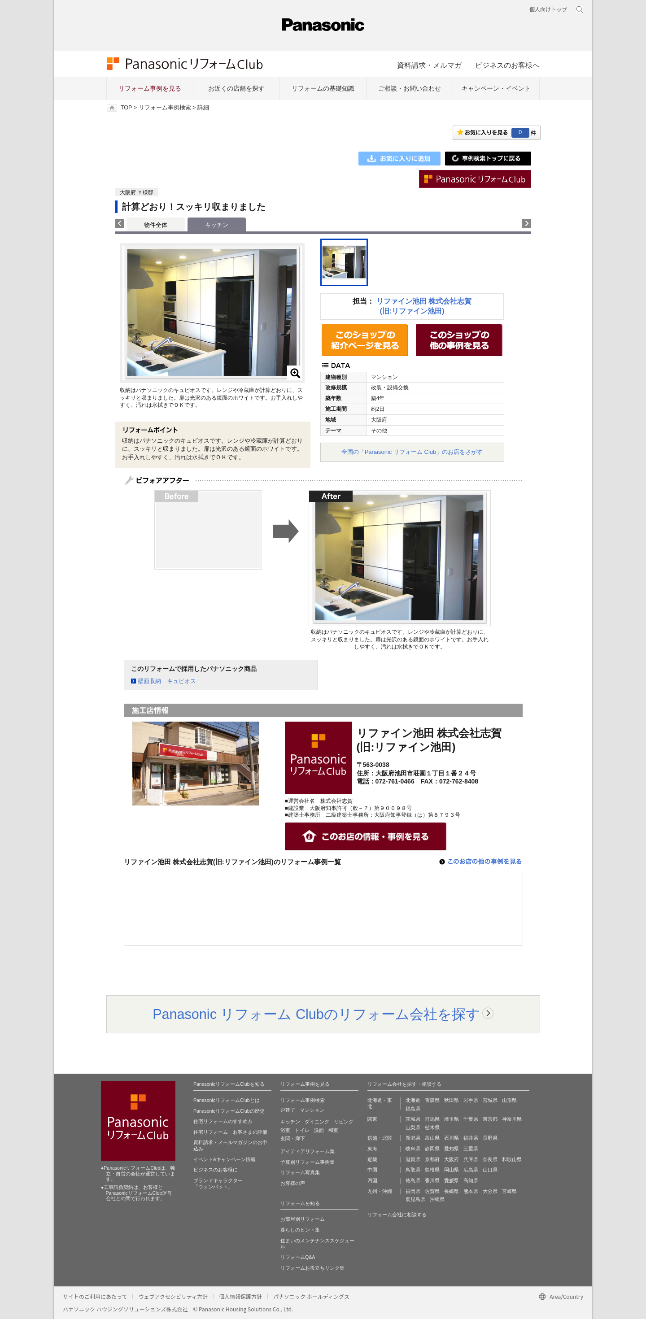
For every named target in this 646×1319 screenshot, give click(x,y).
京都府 (432, 1159)
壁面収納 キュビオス (167, 681)
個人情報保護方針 (240, 1296)
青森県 (432, 1100)
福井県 (470, 1138)
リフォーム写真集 (300, 1172)
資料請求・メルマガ (429, 65)
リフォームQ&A (297, 1257)
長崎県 (451, 1191)
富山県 (432, 1138)
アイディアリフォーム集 (307, 1151)
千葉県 (470, 1119)
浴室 (285, 1130)
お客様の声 (292, 1183)
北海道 (413, 1100)
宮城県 (490, 1100)
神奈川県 (512, 1119)
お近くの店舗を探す (236, 88)
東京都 (490, 1119)
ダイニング (317, 1121)
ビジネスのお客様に (215, 1169)
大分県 (490, 1191)
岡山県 (451, 1169)
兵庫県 (470, 1159)
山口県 (490, 1169)
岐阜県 (413, 1148)
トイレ (302, 1130)
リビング (344, 1121)
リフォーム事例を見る (149, 88)
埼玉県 (451, 1119)
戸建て (287, 1110)
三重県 (470, 1148)
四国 (372, 1180)
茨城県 (413, 1119)
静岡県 (432, 1148)
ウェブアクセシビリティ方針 (173, 1296)
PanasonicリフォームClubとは (226, 1100)
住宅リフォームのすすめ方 (223, 1121)
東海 (372, 1148)
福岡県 (413, 1191)
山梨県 (413, 1127)
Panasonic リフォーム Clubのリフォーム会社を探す (316, 1014)
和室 (333, 1130)
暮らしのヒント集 (300, 1229)
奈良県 (490, 1159)
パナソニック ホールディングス (311, 1296)
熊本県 (470, 1191)
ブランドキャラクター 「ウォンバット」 (218, 1183)
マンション (312, 1110)
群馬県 (432, 1119)
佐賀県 (432, 1191)
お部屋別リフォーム (302, 1219)
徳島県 (413, 1180)
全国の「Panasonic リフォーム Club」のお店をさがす (412, 451)
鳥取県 (413, 1169)
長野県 (490, 1138)
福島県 (413, 1108)
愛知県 (451, 1148)
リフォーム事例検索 (165, 107)
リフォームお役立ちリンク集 (312, 1268)
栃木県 (432, 1127)
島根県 (432, 1169)
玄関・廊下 (292, 1138)
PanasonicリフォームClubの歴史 (229, 1111)
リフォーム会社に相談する (397, 1214)
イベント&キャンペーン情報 (224, 1159)
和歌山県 (512, 1159)
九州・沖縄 (379, 1191)
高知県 (470, 1180)
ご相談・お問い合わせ (409, 88)
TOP (126, 107)
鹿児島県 (415, 1199)
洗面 (319, 1130)
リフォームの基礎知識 (323, 88)
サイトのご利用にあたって (95, 1296)
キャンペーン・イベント (496, 88)
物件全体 (155, 225)
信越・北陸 (379, 1138)
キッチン (290, 1121)
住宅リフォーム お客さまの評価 (230, 1132)
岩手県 (470, 1100)
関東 (372, 1119)
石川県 (451, 1138)
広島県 (470, 1169)
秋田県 (451, 1100)
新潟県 (413, 1138)
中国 (372, 1169)
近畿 (372, 1159)
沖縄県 (437, 1199)
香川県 (432, 1180)
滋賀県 (413, 1159)
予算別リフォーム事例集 (307, 1162)
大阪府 (451, 1159)
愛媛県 (451, 1180)
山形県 (509, 1100)
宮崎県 (509, 1191)
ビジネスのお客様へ (507, 65)
